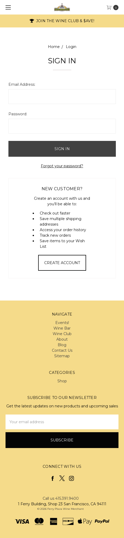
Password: (17, 114)
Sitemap (62, 356)
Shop (62, 381)
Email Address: (21, 84)
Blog (62, 344)
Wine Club (62, 333)
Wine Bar (62, 328)
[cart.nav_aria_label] (114, 7)
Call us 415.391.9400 (61, 498)
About (62, 339)
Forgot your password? (62, 166)
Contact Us (62, 350)
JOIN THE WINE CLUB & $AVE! (62, 20)
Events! (62, 322)
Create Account (62, 262)
